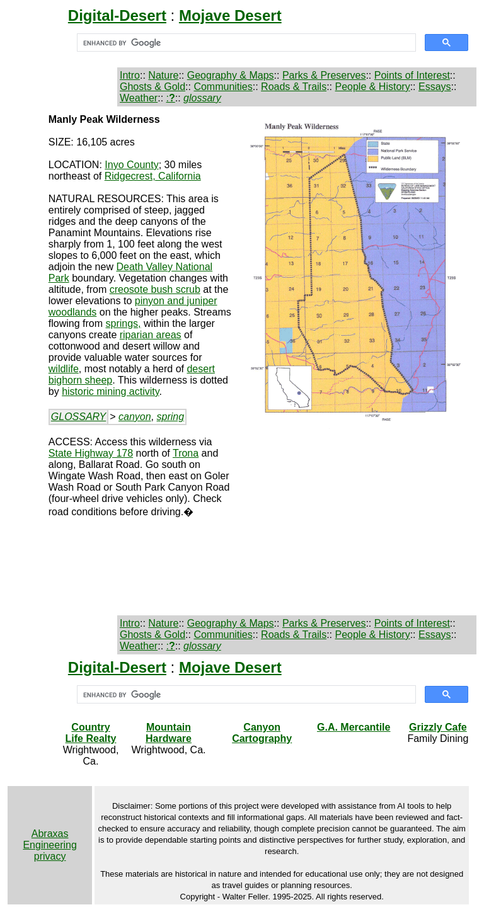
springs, (123, 323)
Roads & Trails (293, 86)
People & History (372, 86)
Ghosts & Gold (152, 86)
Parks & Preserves (324, 75)
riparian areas (151, 334)
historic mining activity (110, 391)
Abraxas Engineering (49, 839)
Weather (139, 98)
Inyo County (131, 164)
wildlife (64, 368)
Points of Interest (412, 75)
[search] (245, 42)
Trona (186, 453)
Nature (163, 75)
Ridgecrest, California (153, 176)
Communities (222, 86)
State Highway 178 (91, 453)
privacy (50, 856)
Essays (434, 86)
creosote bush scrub (155, 289)
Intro (130, 75)
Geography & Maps (230, 75)
